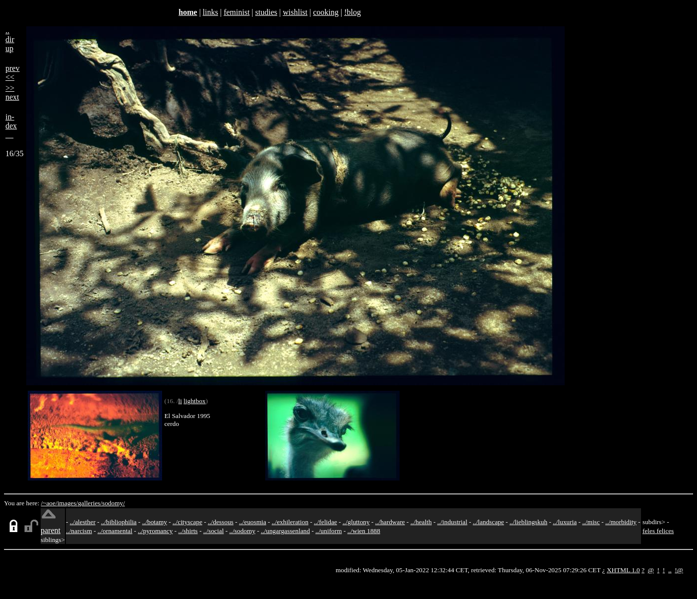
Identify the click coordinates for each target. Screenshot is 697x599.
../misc (591, 522)
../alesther (83, 522)
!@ (679, 570)
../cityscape (187, 522)
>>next (12, 92)
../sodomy (242, 531)
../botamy (154, 522)
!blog (352, 12)
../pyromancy (155, 531)
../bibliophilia (119, 522)
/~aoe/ (49, 503)
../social (213, 531)
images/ (68, 503)
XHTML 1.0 (623, 570)
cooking (326, 12)
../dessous (220, 522)
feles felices (658, 531)
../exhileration (290, 522)
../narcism (79, 531)
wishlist (295, 12)
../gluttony (356, 522)
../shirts (188, 531)
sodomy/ (113, 503)
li (180, 401)
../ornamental (115, 531)
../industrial (452, 522)
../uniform (328, 531)
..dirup (9, 39)
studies (266, 12)
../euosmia (252, 522)
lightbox (194, 401)
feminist (236, 12)
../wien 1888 (364, 531)
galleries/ (90, 503)
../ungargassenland (285, 531)
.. (670, 570)
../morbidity (621, 522)
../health (421, 522)
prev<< (12, 72)
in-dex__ (11, 126)
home (187, 12)
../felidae (325, 522)
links (210, 12)
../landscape (488, 522)
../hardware (390, 522)
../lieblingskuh (528, 522)
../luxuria (565, 522)
